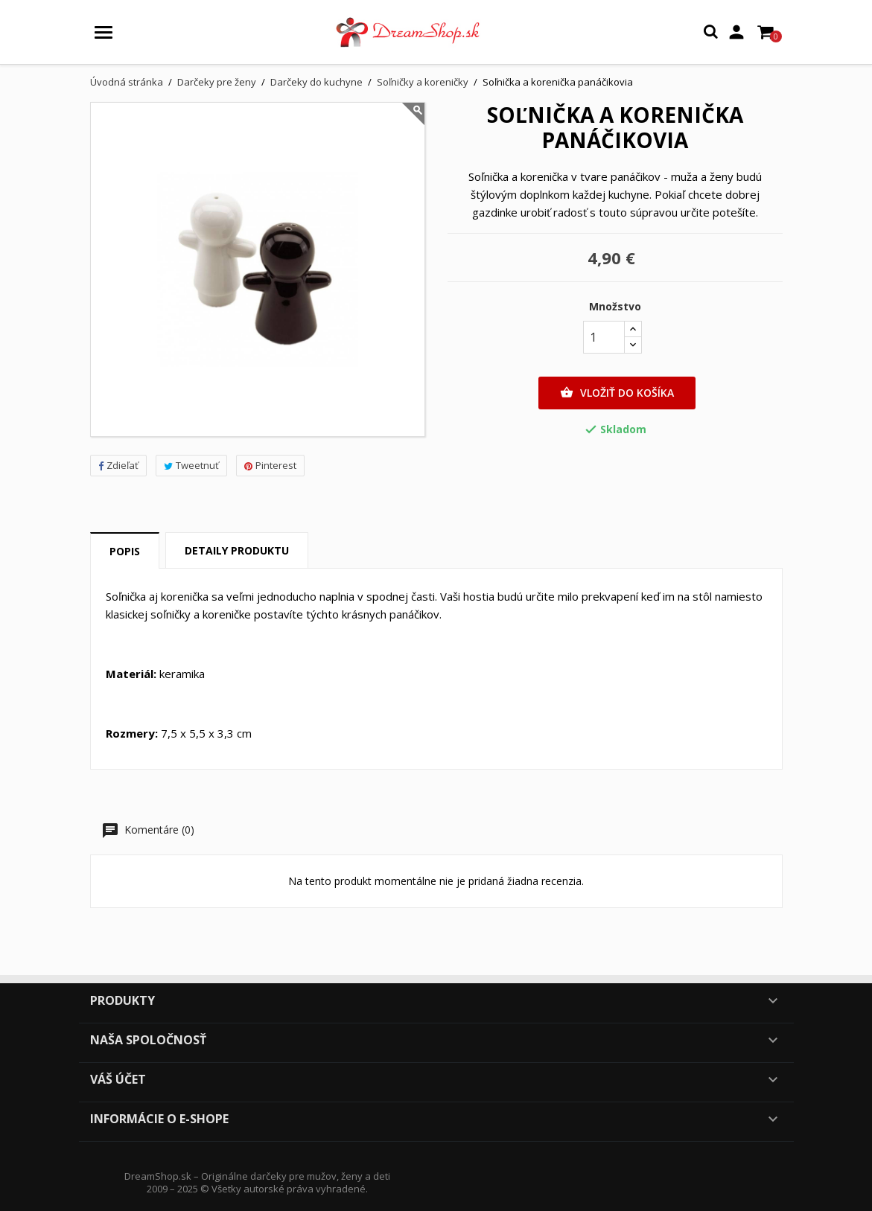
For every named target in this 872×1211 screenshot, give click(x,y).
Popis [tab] (124, 551)
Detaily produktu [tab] (237, 550)
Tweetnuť (191, 465)
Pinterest (270, 465)
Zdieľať (118, 465)
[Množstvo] (604, 337)
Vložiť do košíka (617, 393)
